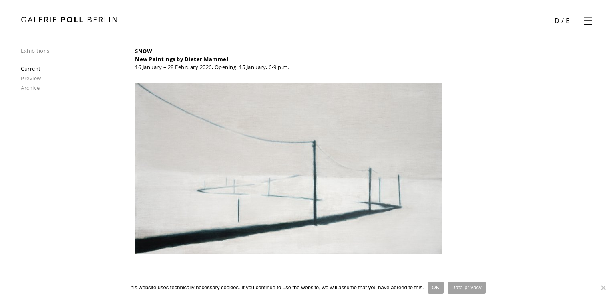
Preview (31, 78)
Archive (30, 87)
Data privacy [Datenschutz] (467, 287)
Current (31, 68)
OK (436, 287)
